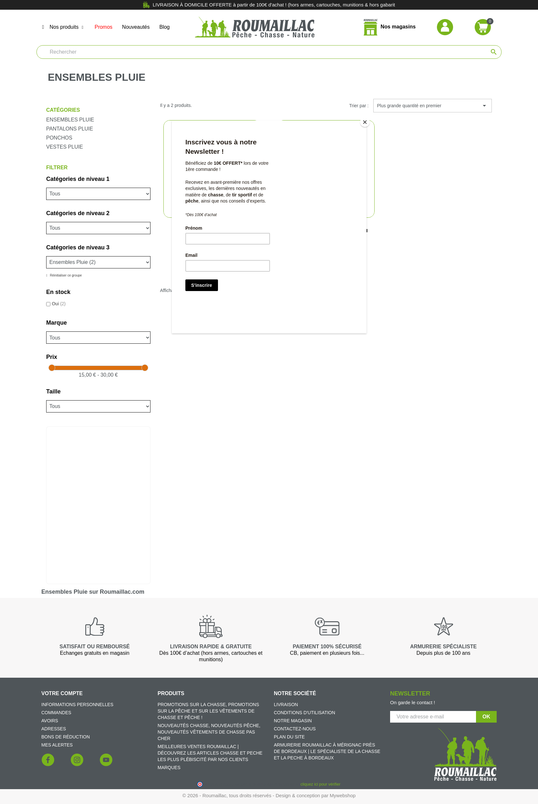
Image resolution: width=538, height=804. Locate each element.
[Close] (365, 122)
